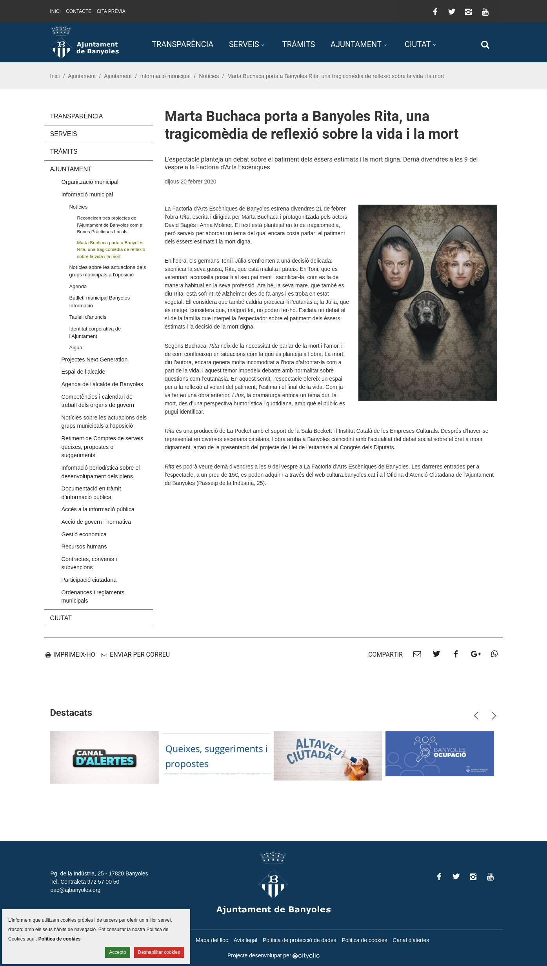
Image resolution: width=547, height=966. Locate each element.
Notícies (209, 76)
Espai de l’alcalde (83, 372)
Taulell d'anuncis (88, 317)
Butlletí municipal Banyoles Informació (99, 301)
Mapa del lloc (212, 940)
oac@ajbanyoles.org (76, 890)
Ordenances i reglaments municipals (93, 596)
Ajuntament (356, 44)
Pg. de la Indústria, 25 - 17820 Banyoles (99, 873)
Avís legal (245, 940)
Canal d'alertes (411, 940)
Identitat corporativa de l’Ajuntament (95, 332)
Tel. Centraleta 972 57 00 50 (85, 882)
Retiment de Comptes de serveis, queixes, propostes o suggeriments (103, 446)
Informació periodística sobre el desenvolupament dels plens (101, 472)
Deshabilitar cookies (159, 952)
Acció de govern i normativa (96, 522)
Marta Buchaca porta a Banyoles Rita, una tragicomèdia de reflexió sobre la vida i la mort (111, 249)
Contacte (78, 11)
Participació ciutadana (89, 580)
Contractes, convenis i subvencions (89, 563)
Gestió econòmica (84, 534)
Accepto (117, 952)
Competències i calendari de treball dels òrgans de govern (98, 401)
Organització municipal (90, 182)
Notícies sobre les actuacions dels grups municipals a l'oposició (107, 271)
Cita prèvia (111, 11)
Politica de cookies (364, 940)
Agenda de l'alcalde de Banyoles (102, 384)
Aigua (75, 347)
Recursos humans (84, 546)
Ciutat (418, 44)
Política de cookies (59, 939)
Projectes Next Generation (95, 359)
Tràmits (298, 44)
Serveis (244, 44)
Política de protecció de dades (299, 940)
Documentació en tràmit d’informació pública (91, 492)
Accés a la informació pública (98, 509)
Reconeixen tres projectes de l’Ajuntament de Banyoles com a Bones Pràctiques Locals (110, 224)
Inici (55, 11)
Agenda (78, 286)
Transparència (182, 44)
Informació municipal (165, 76)
